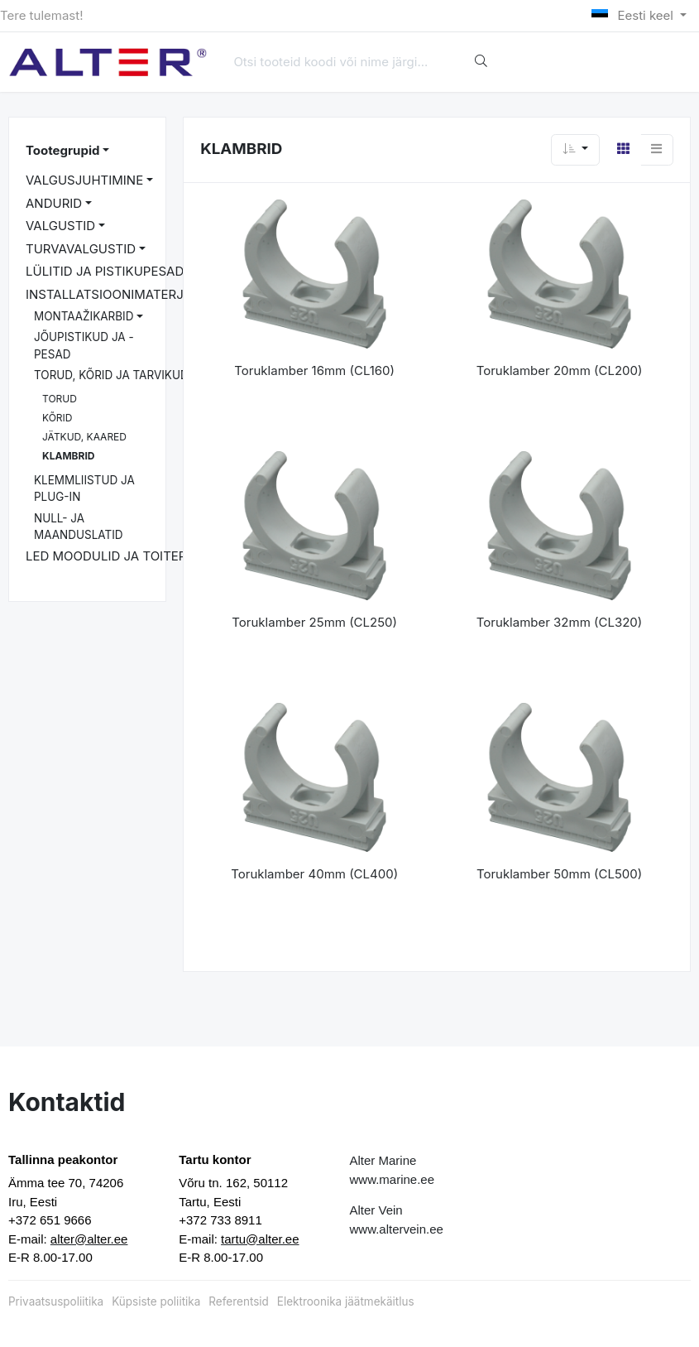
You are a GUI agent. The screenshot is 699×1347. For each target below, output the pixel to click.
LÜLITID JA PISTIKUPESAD (105, 271)
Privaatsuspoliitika (55, 1301)
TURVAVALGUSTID (81, 249)
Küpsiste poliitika (156, 1301)
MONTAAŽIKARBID (83, 316)
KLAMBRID (68, 456)
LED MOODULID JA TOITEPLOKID (124, 556)
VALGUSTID (60, 225)
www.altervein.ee (396, 1229)
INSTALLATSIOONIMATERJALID (118, 294)
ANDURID (54, 203)
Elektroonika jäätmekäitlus (345, 1301)
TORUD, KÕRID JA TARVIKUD (111, 375)
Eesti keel (634, 15)
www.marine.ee (392, 1179)
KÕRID (57, 417)
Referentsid (238, 1301)
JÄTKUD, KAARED (84, 437)
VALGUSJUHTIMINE (84, 180)
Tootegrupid (62, 150)
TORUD (59, 398)
